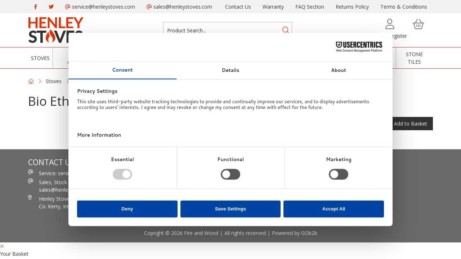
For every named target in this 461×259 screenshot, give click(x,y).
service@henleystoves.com (100, 6)
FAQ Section (309, 6)
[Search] (286, 30)
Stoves (40, 58)
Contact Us (238, 6)
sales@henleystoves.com (179, 6)
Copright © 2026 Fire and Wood (181, 233)
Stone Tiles (414, 58)
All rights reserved (245, 233)
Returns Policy (352, 6)
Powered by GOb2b (294, 233)
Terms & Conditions (403, 6)
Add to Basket (410, 123)
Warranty (273, 6)
